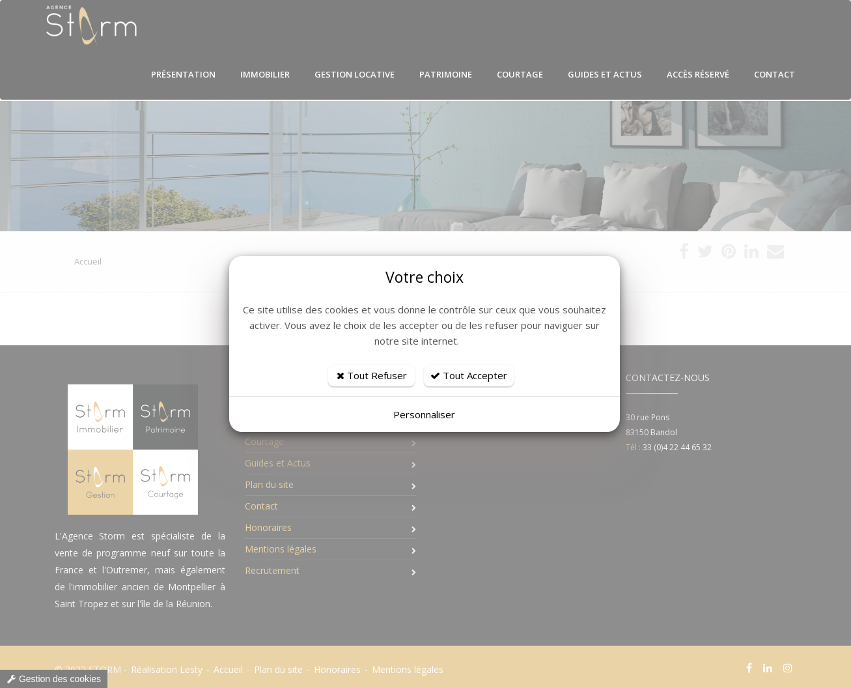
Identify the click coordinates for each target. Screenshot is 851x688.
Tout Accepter (468, 375)
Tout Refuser (372, 375)
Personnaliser (424, 414)
